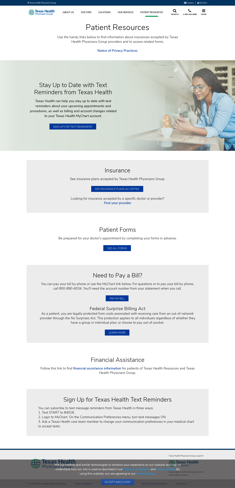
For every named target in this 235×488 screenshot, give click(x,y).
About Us (68, 12)
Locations (104, 12)
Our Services (125, 12)
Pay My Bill (117, 298)
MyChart (202, 3)
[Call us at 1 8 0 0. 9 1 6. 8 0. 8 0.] (190, 12)
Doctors (86, 12)
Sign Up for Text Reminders (72, 127)
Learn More (117, 332)
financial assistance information (97, 368)
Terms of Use (165, 469)
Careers (189, 3)
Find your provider (117, 203)
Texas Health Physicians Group (41, 3)
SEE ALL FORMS (117, 248)
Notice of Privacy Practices (117, 50)
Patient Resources (151, 12)
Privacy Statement (136, 469)
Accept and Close (117, 482)
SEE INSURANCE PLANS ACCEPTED (117, 189)
